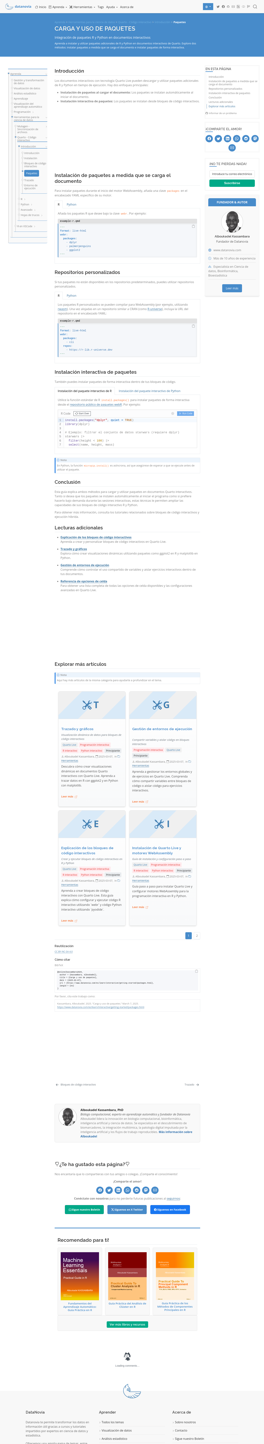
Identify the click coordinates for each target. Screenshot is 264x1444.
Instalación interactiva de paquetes (229, 93)
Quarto (19, 1437)
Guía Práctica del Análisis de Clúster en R (127, 1223)
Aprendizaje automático (116, 1390)
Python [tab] (71, 204)
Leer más (232, 288)
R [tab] (59, 204)
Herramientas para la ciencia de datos (91, 22)
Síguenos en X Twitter (127, 1152)
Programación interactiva (94, 744)
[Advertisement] (127, 136)
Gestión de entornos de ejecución (84, 565)
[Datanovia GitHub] (228, 7)
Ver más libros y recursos (127, 1268)
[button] (82, 413)
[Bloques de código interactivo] (75, 1028)
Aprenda (60, 22)
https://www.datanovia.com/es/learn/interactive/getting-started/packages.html (100, 1007)
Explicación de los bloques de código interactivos (95, 537)
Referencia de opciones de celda (83, 581)
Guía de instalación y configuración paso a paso (161, 859)
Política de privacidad (188, 1390)
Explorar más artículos (222, 106)
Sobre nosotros (184, 1366)
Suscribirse (232, 183)
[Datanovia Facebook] (223, 7)
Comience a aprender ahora (47, 1414)
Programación (110, 1399)
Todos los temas (111, 1366)
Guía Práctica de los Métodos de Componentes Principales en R (175, 1225)
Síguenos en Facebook (170, 1152)
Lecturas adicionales (221, 102)
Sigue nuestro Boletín (84, 1152)
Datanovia (172, 1425)
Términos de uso (185, 1399)
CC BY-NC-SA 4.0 (64, 951)
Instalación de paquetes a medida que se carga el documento (233, 82)
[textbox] (130, 433)
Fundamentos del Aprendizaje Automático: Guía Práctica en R (80, 1225)
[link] (58, 7)
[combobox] (255, 6)
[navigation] (45, 74)
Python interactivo (91, 750)
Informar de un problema (221, 113)
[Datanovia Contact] (233, 7)
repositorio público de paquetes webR (96, 404)
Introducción (162, 22)
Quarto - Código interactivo (134, 22)
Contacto (179, 1374)
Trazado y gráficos (73, 549)
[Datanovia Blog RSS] (238, 7)
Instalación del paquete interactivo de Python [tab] (149, 391)
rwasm (62, 309)
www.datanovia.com (227, 250)
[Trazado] (192, 1028)
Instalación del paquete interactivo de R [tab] (85, 391)
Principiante (113, 750)
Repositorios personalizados (225, 88)
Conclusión (215, 97)
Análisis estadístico (113, 1382)
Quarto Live (69, 744)
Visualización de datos (115, 1374)
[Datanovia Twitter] (218, 7)
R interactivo (70, 750)
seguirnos (173, 1142)
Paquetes (179, 22)
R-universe (155, 309)
